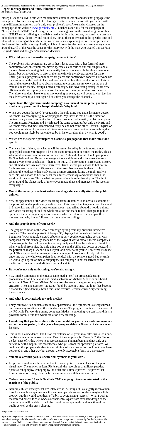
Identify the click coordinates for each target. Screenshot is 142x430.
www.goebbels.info (43, 27)
